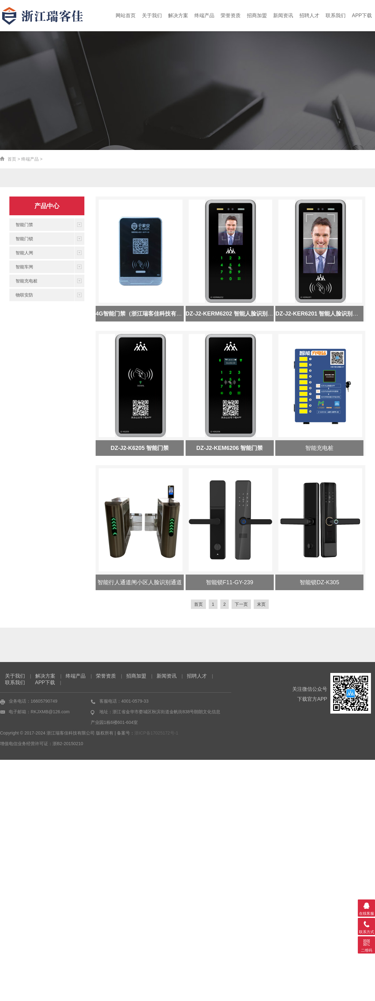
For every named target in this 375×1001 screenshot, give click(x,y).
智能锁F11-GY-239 (229, 582)
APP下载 (362, 15)
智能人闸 (24, 252)
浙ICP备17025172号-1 (156, 732)
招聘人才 (312, 15)
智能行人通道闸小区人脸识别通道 (140, 582)
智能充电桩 (27, 280)
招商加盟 (262, 15)
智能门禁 (24, 224)
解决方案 (187, 15)
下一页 (241, 604)
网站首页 (137, 15)
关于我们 (162, 15)
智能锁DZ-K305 (319, 582)
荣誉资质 (237, 15)
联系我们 (338, 15)
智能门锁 (24, 238)
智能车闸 (24, 266)
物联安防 (24, 294)
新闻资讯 (287, 15)
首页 (12, 159)
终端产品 (212, 15)
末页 (261, 604)
